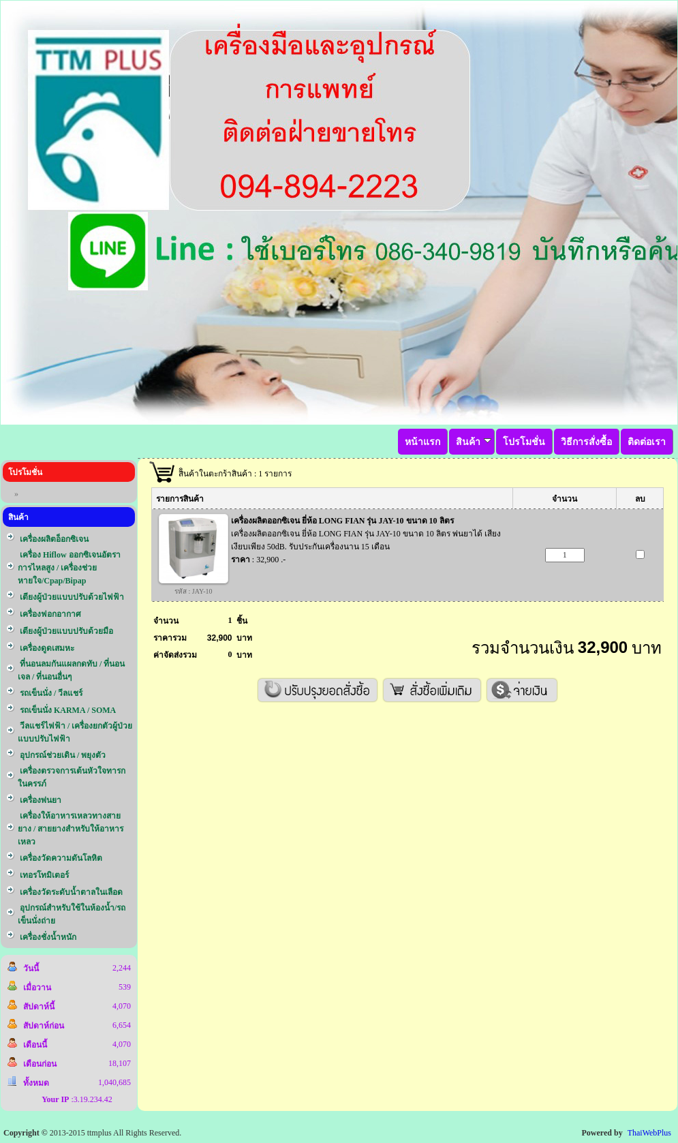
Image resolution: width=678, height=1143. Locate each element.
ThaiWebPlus (649, 1133)
